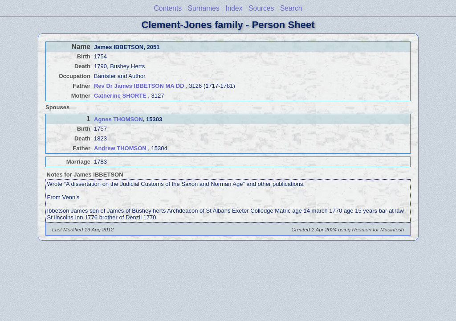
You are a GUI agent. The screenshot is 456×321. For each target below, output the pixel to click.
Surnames (204, 8)
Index (233, 8)
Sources (261, 8)
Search (291, 8)
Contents (168, 8)
